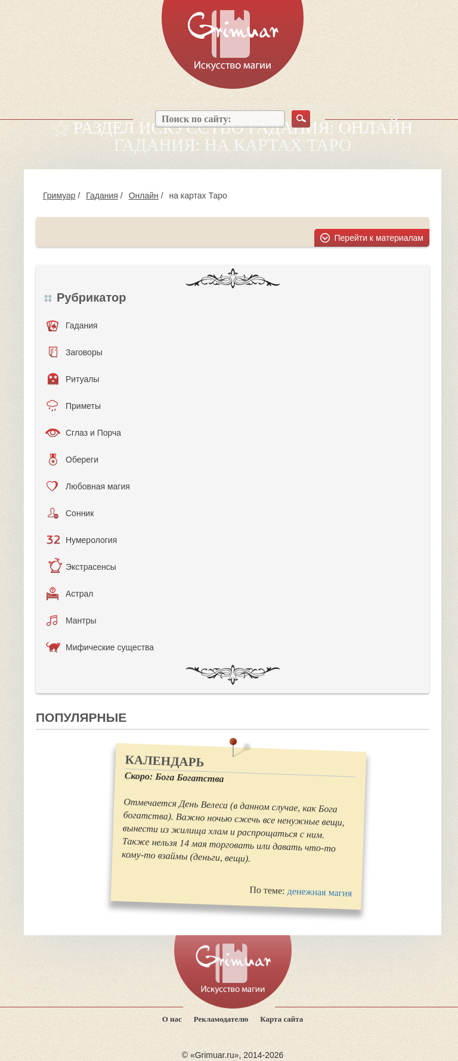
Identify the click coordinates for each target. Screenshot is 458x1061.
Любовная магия (88, 486)
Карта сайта (281, 1019)
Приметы (74, 406)
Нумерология (82, 540)
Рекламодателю (221, 1019)
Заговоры (76, 352)
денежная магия (319, 892)
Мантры (72, 620)
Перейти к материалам (379, 238)
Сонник (71, 513)
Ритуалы (74, 379)
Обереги (73, 460)
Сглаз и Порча (83, 433)
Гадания (102, 195)
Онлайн (144, 195)
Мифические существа (100, 647)
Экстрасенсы (82, 567)
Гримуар (59, 195)
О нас (172, 1019)
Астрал (70, 594)
